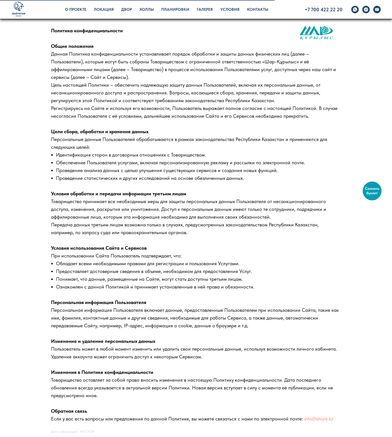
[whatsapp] (355, 9)
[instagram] (366, 9)
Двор (126, 9)
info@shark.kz (318, 419)
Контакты (257, 9)
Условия (230, 9)
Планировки (175, 9)
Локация (104, 9)
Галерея (205, 9)
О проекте (75, 9)
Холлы (147, 9)
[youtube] (377, 9)
